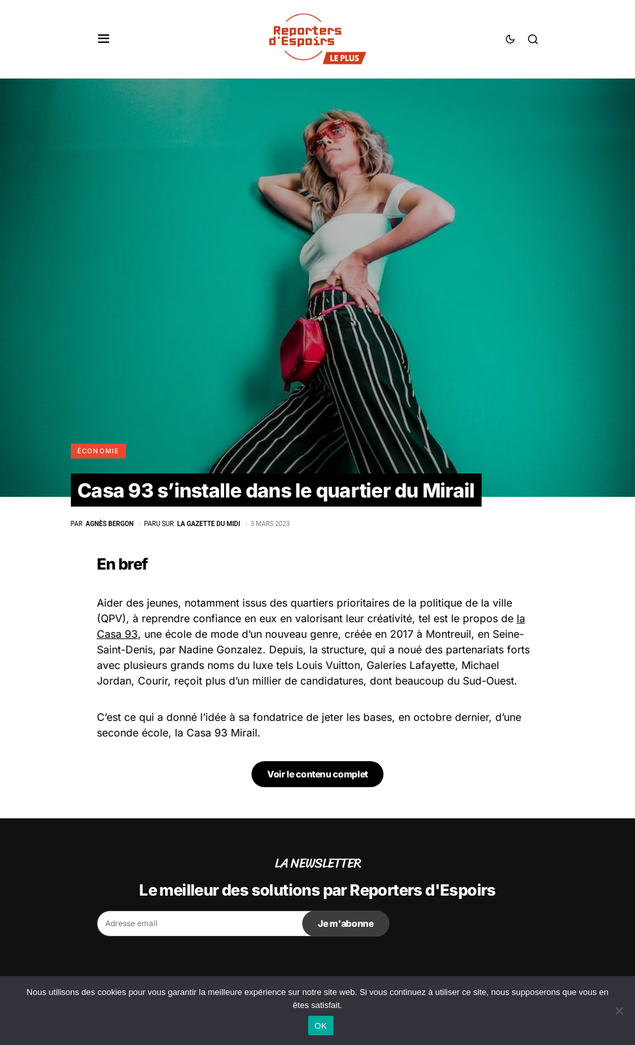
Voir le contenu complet (317, 773)
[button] (103, 39)
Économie (98, 451)
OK (321, 1026)
